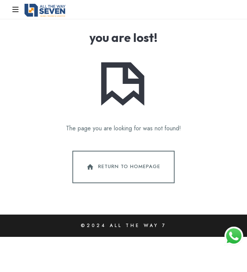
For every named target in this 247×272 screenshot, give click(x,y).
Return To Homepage (123, 167)
